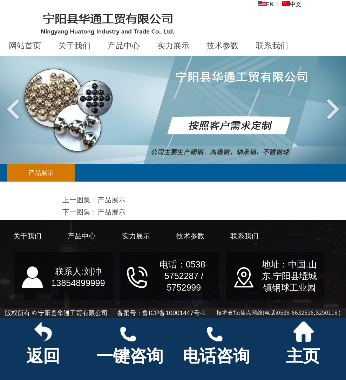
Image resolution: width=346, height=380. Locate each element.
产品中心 (124, 45)
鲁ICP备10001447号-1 (173, 313)
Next (331, 108)
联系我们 (272, 45)
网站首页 (25, 45)
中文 (291, 4)
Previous (15, 108)
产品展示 (41, 172)
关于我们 (74, 45)
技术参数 (222, 45)
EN (265, 4)
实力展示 (173, 45)
